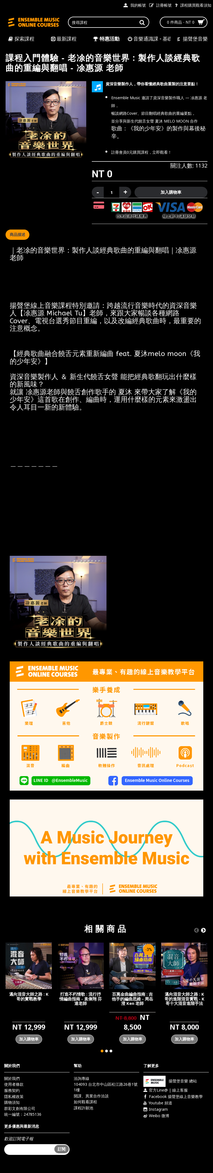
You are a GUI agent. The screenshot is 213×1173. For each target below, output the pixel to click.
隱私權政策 (14, 1096)
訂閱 (61, 1149)
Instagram (155, 1109)
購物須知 (12, 1102)
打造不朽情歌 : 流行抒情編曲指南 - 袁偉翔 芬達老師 (80, 998)
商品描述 (17, 234)
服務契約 (12, 1090)
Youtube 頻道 (157, 1103)
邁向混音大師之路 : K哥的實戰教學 (29, 996)
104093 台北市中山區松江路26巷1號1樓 (106, 1087)
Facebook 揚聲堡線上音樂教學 (173, 1096)
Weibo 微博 (156, 1116)
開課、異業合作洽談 (91, 1096)
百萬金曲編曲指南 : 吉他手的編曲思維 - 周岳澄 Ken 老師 (132, 998)
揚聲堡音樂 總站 (170, 1081)
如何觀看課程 (85, 1101)
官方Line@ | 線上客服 (165, 1090)
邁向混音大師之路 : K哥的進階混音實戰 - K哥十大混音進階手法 (184, 998)
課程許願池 (83, 1107)
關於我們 (12, 1078)
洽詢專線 (81, 1078)
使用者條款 (14, 1084)
